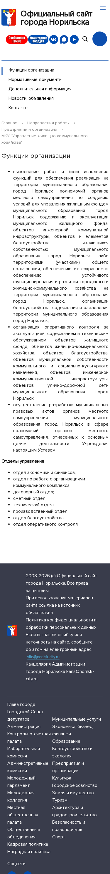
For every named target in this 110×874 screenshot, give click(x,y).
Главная (9, 122)
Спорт (58, 837)
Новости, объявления (31, 98)
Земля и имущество (73, 793)
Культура (61, 778)
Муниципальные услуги (76, 719)
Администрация (23, 726)
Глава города (21, 704)
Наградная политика (28, 852)
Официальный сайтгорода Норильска (46, 18)
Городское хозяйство (74, 785)
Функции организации (31, 70)
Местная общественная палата (22, 815)
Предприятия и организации (29, 129)
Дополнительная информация (40, 89)
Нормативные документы (35, 79)
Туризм (59, 800)
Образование (66, 741)
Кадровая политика (27, 844)
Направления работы (48, 122)
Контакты (18, 108)
